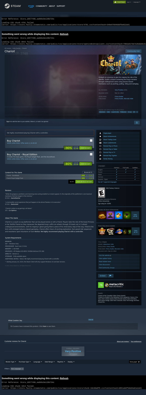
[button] (85, 151)
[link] (71, 151)
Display (70, 366)
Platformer (123, 114)
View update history (105, 261)
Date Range (49, 366)
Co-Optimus (13, 213)
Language (36, 366)
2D (134, 114)
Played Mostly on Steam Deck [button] (73, 373)
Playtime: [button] (57, 373)
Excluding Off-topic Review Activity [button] (39, 373)
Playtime (60, 366)
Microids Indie (128, 101)
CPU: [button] (104, 373)
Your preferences (136, 344)
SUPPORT (61, 6)
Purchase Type (24, 366)
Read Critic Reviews (115, 289)
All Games (8, 51)
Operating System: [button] (92, 373)
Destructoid (14, 207)
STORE (31, 6)
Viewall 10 (136, 234)
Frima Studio (119, 99)
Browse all (88, 175)
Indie (108, 114)
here (44, 329)
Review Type (10, 366)
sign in (129, 2)
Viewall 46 (135, 218)
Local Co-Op (115, 114)
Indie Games (17, 51)
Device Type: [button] (121, 373)
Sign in (8, 124)
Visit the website (105, 258)
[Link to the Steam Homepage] (15, 8)
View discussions (104, 267)
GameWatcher (15, 201)
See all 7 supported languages (107, 185)
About (52, 6)
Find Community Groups (107, 270)
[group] (73, 373)
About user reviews (123, 344)
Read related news (105, 264)
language (136, 2)
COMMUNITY (41, 6)
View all (91, 322)
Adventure (102, 114)
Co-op (130, 114)
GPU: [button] (111, 373)
